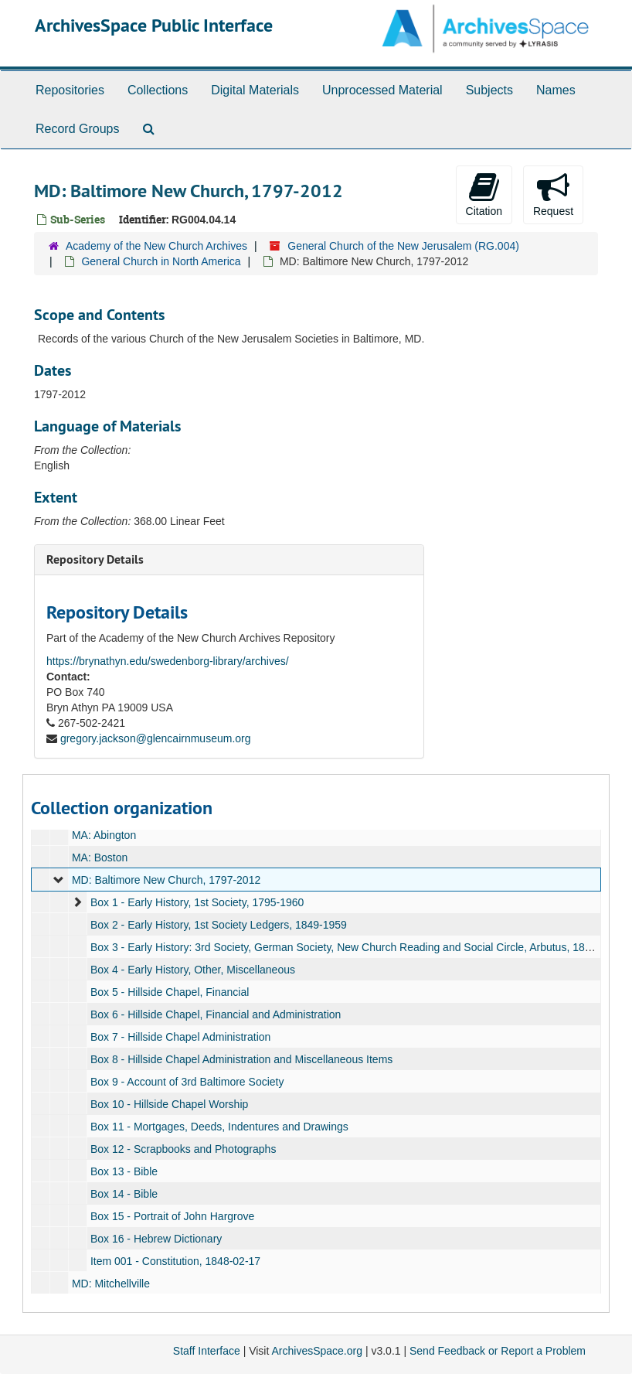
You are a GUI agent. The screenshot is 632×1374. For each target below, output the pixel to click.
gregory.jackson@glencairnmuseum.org (155, 738)
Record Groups (78, 128)
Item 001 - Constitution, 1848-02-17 (175, 1261)
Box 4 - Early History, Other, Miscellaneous (192, 969)
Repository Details (95, 559)
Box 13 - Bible (124, 1171)
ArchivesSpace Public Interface (154, 25)
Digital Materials (255, 90)
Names (556, 90)
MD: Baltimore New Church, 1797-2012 (166, 880)
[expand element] (59, 880)
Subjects (489, 90)
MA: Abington (104, 835)
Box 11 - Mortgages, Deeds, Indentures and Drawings (219, 1126)
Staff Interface (206, 1351)
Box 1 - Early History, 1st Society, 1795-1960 (197, 902)
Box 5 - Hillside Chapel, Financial (169, 992)
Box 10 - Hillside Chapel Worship (169, 1104)
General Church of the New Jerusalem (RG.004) (403, 246)
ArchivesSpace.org (316, 1351)
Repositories (70, 90)
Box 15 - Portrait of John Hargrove (172, 1216)
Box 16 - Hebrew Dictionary (156, 1239)
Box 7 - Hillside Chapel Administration (180, 1037)
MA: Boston (99, 857)
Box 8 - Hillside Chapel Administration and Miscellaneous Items (241, 1059)
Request (553, 194)
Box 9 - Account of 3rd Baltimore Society (187, 1082)
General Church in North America (160, 261)
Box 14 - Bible (124, 1194)
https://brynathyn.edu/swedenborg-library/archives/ (167, 661)
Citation (484, 194)
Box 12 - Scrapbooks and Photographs (183, 1149)
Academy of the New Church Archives (156, 246)
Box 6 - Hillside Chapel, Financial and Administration (215, 1014)
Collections (157, 90)
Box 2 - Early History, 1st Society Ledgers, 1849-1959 (218, 925)
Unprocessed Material (382, 90)
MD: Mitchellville (111, 1283)
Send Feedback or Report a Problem (497, 1351)
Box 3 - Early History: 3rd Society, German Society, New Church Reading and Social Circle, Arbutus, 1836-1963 (357, 947)
